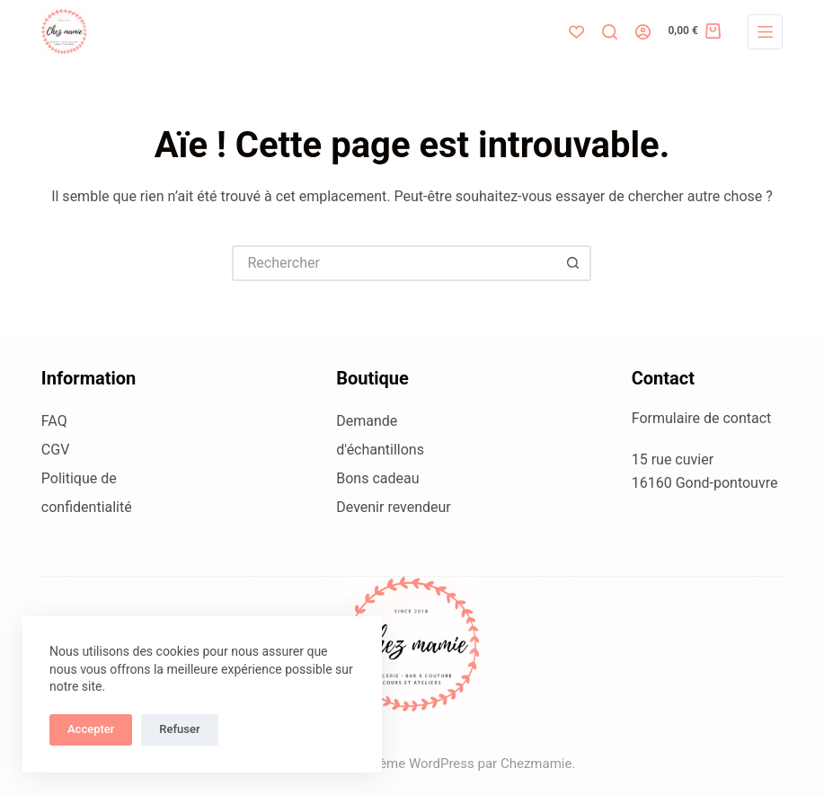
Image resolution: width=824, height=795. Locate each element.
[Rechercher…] (393, 263)
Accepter (90, 729)
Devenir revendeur (393, 507)
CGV (55, 449)
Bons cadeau (377, 478)
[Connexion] (643, 32)
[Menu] (765, 31)
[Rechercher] (609, 32)
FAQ (54, 420)
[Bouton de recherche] (573, 263)
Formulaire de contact (702, 418)
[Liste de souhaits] (576, 32)
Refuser (179, 729)
